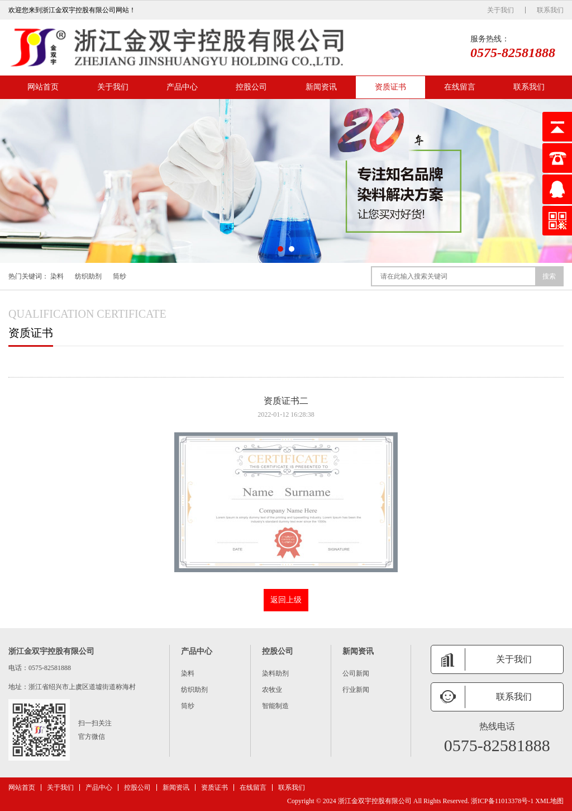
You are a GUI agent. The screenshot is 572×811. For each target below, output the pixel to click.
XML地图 (549, 801)
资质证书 (390, 87)
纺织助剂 (88, 276)
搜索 (549, 276)
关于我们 (500, 10)
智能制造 (275, 706)
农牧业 (272, 690)
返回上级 (286, 600)
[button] (280, 249)
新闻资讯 (321, 87)
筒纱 (119, 276)
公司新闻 (355, 673)
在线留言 (459, 87)
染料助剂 (275, 673)
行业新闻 (355, 690)
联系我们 (550, 10)
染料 (57, 276)
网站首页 (43, 87)
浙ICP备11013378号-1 (502, 801)
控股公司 (251, 87)
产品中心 (182, 87)
